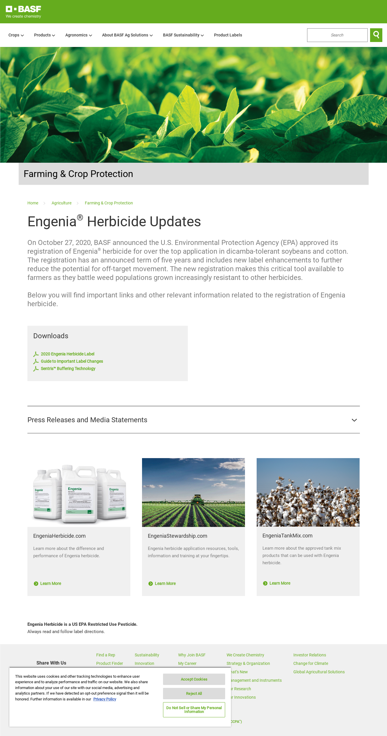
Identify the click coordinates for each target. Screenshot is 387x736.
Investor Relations (309, 655)
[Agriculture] (62, 203)
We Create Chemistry (245, 655)
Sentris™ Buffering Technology (64, 369)
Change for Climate (310, 663)
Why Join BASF (192, 655)
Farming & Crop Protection (78, 173)
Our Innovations (241, 697)
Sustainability (147, 655)
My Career (187, 663)
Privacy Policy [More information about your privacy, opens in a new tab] (104, 699)
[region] (120, 697)
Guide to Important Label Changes (68, 362)
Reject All (194, 693)
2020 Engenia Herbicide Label (63, 354)
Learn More (47, 583)
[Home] (33, 203)
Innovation (144, 663)
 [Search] (376, 35)
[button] (193, 420)
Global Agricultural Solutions (319, 672)
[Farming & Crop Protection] (109, 203)
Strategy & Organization (248, 663)
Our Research (239, 688)
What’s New (237, 672)
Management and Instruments (254, 680)
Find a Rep (105, 655)
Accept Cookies (194, 679)
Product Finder (109, 663)
